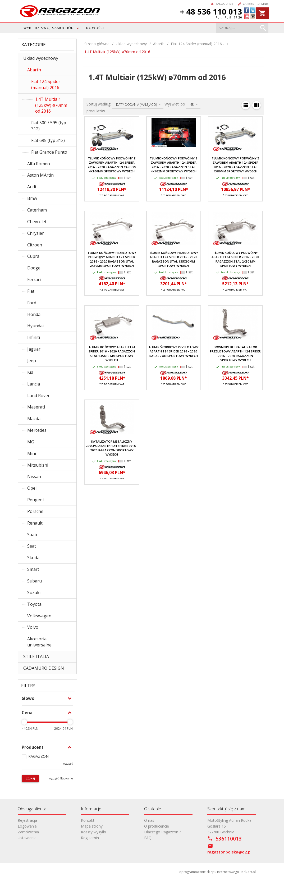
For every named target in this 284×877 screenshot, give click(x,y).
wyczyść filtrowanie (61, 778)
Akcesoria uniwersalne (39, 642)
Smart (33, 569)
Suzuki (33, 592)
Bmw (32, 198)
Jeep (31, 361)
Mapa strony (92, 826)
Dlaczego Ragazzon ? (162, 831)
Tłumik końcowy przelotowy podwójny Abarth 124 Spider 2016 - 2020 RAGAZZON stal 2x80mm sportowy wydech (111, 259)
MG (30, 442)
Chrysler (35, 233)
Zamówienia (28, 831)
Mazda (33, 418)
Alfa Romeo (38, 164)
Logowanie (27, 826)
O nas (149, 820)
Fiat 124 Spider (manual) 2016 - (46, 84)
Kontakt (87, 820)
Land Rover (38, 395)
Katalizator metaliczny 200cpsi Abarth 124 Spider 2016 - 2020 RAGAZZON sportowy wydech (112, 447)
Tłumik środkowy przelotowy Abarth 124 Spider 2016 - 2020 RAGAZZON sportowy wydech (173, 351)
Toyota (34, 604)
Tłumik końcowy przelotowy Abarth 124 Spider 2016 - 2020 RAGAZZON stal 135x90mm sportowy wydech (173, 259)
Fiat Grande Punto (49, 152)
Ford (31, 303)
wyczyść (68, 763)
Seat (31, 546)
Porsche (35, 511)
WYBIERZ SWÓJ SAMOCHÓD (49, 28)
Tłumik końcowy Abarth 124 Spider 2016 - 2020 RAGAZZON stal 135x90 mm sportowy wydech (111, 353)
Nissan (34, 476)
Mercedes (37, 430)
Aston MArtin (40, 175)
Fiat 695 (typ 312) (48, 140)
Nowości (95, 28)
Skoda (33, 558)
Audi (31, 187)
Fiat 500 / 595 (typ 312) (48, 126)
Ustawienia (27, 837)
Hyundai (35, 326)
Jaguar (33, 349)
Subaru (34, 581)
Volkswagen (39, 616)
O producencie (156, 826)
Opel (31, 488)
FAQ (148, 837)
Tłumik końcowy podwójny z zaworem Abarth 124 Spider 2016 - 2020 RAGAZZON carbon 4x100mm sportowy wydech (112, 164)
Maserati (36, 407)
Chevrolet (37, 221)
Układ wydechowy (40, 58)
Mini (31, 453)
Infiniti (33, 337)
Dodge (33, 268)
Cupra (33, 256)
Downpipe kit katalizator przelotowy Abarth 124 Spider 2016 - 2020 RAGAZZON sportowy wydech (235, 353)
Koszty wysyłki (93, 831)
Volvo (32, 627)
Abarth (34, 70)
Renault (35, 523)
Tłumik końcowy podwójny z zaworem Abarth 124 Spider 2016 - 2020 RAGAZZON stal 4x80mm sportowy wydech (235, 164)
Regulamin (90, 837)
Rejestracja (27, 820)
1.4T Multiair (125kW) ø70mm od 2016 (51, 105)
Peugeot (35, 500)
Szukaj (30, 778)
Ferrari (34, 279)
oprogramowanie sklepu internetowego (209, 872)
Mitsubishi (37, 465)
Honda (33, 314)
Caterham (37, 210)
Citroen (34, 245)
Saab (32, 535)
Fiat (30, 291)
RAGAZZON (38, 756)
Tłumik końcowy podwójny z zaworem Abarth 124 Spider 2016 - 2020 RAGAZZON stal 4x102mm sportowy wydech (174, 164)
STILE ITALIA (36, 656)
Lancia (33, 384)
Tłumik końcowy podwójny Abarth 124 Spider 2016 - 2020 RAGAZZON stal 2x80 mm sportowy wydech (235, 259)
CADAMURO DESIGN (43, 668)
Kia (30, 372)
